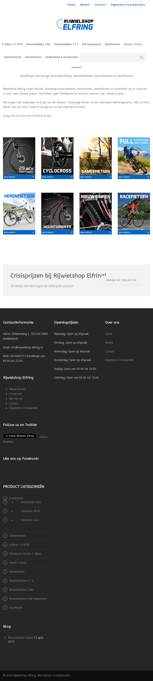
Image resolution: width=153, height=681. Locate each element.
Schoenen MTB (30, 511)
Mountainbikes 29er (38, 44)
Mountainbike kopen (20, 637)
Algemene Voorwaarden (128, 4)
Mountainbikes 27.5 (66, 44)
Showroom (15, 393)
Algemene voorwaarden (23, 408)
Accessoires (16, 498)
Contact (100, 4)
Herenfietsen (33, 57)
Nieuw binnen (17, 389)
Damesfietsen (12, 57)
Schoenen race (30, 520)
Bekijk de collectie (121, 280)
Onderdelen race (31, 502)
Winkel (85, 4)
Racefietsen (112, 44)
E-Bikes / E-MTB (12, 44)
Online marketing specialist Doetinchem (126, 675)
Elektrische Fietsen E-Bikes (25, 553)
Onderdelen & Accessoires (61, 57)
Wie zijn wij (15, 398)
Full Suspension (91, 44)
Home (71, 4)
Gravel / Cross (133, 44)
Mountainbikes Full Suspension (28, 598)
